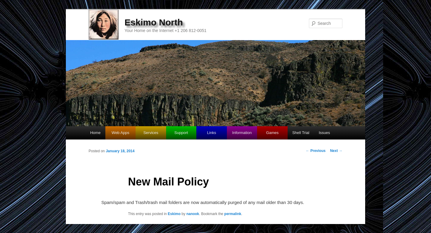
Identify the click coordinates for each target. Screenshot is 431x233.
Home (95, 132)
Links (211, 132)
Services (150, 132)
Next (336, 151)
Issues (324, 132)
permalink (232, 214)
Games (272, 132)
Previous (316, 151)
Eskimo (174, 214)
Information (242, 132)
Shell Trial (300, 132)
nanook (192, 214)
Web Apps (120, 132)
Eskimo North (154, 22)
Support (181, 132)
